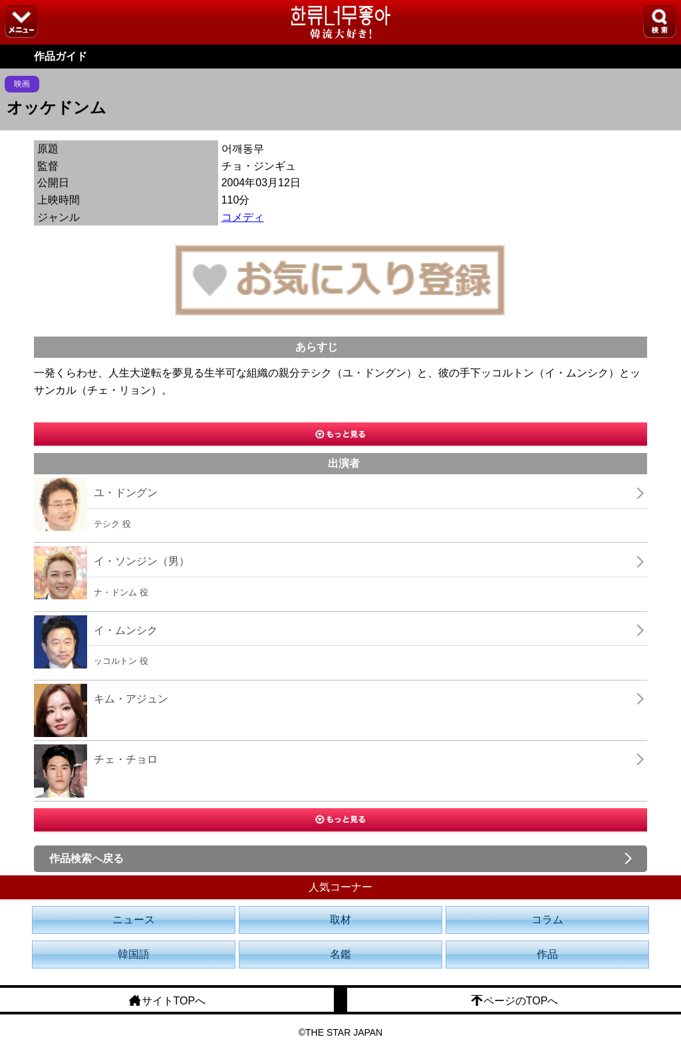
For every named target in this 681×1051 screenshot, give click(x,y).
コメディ (242, 217)
